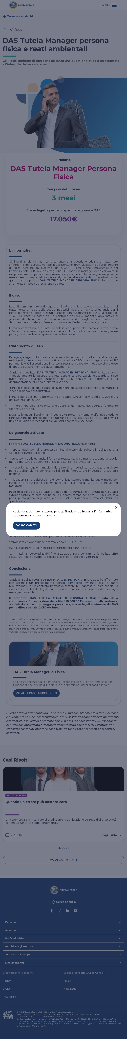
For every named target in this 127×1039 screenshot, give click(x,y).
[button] (116, 507)
